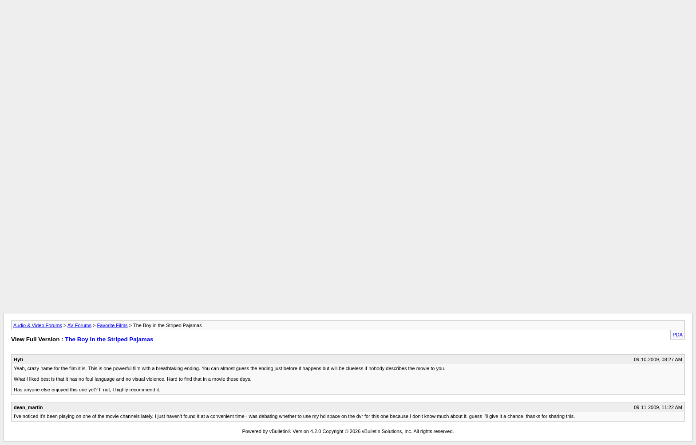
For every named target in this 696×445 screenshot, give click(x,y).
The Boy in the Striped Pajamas (109, 339)
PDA (677, 334)
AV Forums (79, 325)
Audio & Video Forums (37, 325)
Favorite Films (112, 325)
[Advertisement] (348, 23)
